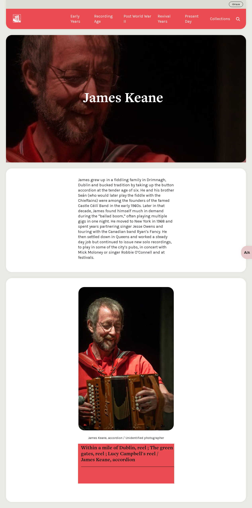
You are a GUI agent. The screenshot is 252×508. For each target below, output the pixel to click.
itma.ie (236, 4)
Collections (220, 19)
